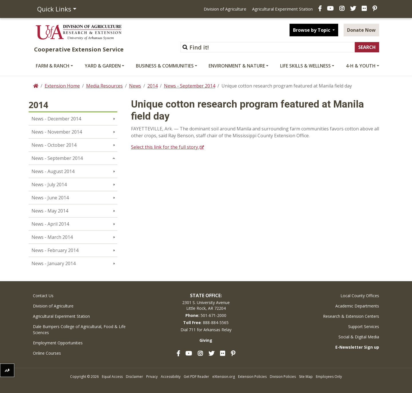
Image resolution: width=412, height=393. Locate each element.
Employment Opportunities (58, 343)
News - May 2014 (49, 211)
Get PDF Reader (196, 376)
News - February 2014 (54, 250)
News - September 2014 (189, 86)
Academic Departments (357, 306)
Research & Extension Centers (351, 316)
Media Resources (104, 86)
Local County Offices (359, 295)
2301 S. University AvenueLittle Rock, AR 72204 (206, 305)
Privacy (152, 376)
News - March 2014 (52, 237)
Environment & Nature (237, 66)
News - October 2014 (53, 145)
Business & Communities (165, 66)
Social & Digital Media (358, 337)
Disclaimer (134, 376)
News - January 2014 (53, 263)
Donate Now (361, 30)
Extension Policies (252, 376)
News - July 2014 (49, 184)
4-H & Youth (361, 66)
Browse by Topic (312, 30)
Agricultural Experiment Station (282, 9)
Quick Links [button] (54, 9)
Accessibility (171, 376)
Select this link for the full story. (165, 147)
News (135, 86)
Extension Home (62, 86)
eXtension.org (223, 376)
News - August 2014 (52, 171)
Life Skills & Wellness (305, 66)
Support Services (363, 326)
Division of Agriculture (225, 9)
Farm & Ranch (53, 66)
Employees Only (329, 376)
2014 (152, 86)
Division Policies (283, 376)
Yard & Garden (103, 66)
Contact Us (43, 295)
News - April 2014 (50, 224)
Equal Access (112, 376)
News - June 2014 (50, 197)
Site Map (306, 376)
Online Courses (47, 353)
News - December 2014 (56, 119)
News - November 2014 (56, 132)
